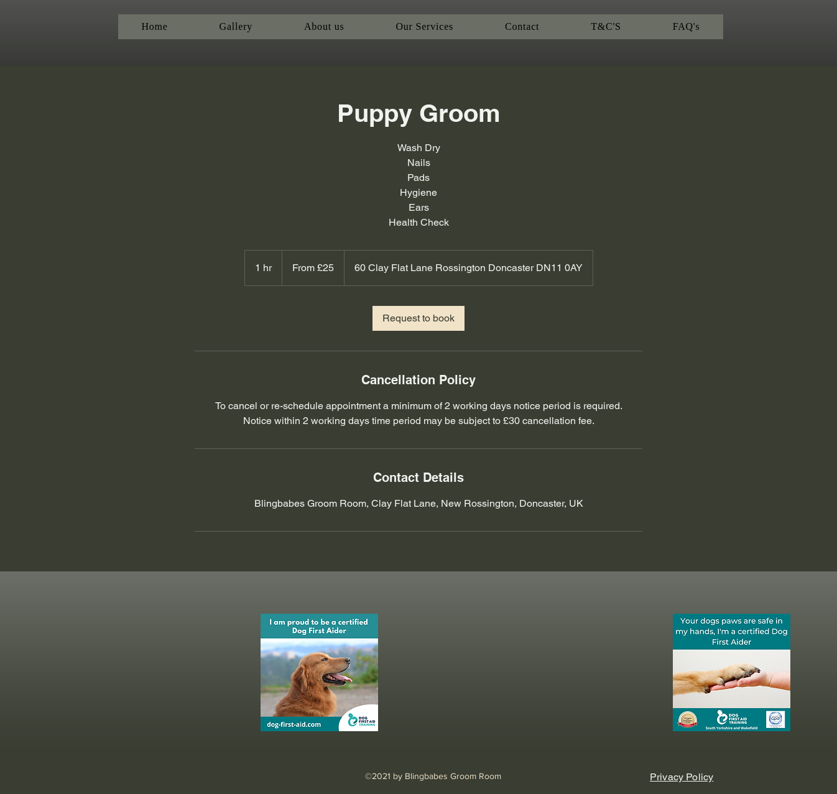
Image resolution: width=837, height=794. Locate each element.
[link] (418, 318)
